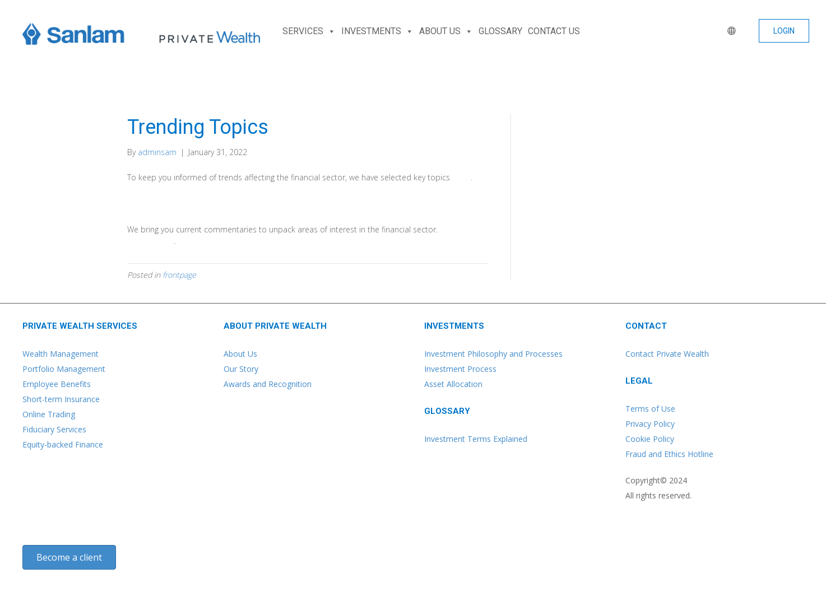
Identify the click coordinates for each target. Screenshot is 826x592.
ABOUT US (446, 31)
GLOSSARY (500, 31)
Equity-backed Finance (62, 444)
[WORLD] (729, 31)
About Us (240, 353)
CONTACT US (554, 31)
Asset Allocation (453, 384)
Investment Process (460, 368)
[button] (784, 31)
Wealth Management (60, 353)
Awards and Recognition (268, 384)
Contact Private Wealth (667, 353)
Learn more (150, 240)
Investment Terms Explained (475, 438)
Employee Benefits (56, 384)
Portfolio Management (63, 368)
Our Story (241, 368)
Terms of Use (650, 408)
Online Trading (48, 414)
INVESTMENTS (377, 31)
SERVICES (309, 31)
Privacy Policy (650, 423)
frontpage (179, 274)
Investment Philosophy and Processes (493, 353)
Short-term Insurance (61, 399)
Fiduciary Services (54, 429)
